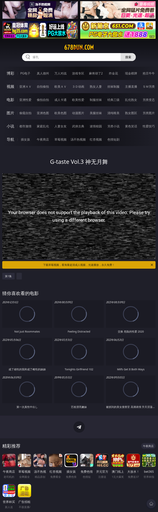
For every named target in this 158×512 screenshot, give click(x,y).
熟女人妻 (96, 86)
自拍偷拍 (43, 86)
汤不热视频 (78, 139)
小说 (10, 126)
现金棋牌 (131, 73)
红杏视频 (96, 139)
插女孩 (25, 139)
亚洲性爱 (25, 100)
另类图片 (149, 113)
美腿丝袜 (96, 113)
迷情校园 (96, 126)
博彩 (10, 73)
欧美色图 (60, 113)
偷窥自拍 (25, 113)
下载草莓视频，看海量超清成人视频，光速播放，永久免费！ (98, 265)
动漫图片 (78, 113)
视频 (10, 86)
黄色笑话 (131, 126)
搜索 (128, 57)
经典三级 (113, 100)
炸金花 (113, 73)
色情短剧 (113, 139)
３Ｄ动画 (78, 86)
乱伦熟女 (131, 100)
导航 (10, 139)
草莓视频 (60, 139)
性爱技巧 (149, 126)
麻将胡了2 (96, 73)
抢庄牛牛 (149, 73)
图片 (10, 112)
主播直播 (131, 86)
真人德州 (43, 73)
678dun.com (79, 47)
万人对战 (60, 73)
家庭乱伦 (43, 126)
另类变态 (149, 100)
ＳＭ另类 (149, 86)
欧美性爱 (78, 100)
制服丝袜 (96, 100)
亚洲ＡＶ (25, 86)
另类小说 (113, 126)
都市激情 (25, 126)
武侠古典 (78, 126)
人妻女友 (60, 126)
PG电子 (25, 73)
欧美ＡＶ (60, 86)
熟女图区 (131, 113)
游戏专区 (78, 73)
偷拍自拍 (43, 100)
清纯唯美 (113, 113)
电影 (10, 99)
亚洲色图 (43, 113)
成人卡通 (60, 100)
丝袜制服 (113, 86)
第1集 (8, 276)
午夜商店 (43, 139)
